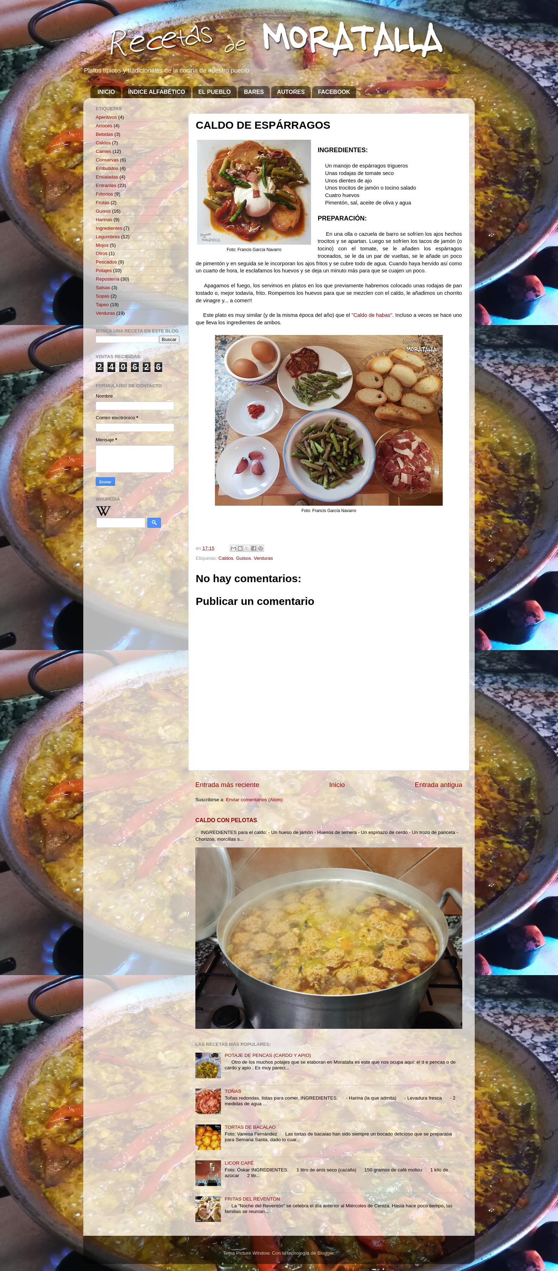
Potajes (104, 270)
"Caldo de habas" (372, 315)
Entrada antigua (438, 784)
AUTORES (291, 92)
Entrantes (106, 185)
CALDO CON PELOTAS (226, 820)
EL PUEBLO (214, 92)
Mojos (102, 245)
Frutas (102, 202)
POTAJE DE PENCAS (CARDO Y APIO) (268, 1055)
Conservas (107, 160)
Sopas (102, 296)
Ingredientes (109, 228)
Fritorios (104, 194)
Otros (101, 253)
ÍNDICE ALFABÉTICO (156, 92)
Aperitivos (106, 117)
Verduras (263, 558)
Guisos (243, 558)
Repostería (107, 279)
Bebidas (104, 134)
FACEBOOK (334, 92)
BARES (254, 92)
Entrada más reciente (227, 784)
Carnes (103, 151)
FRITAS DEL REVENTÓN (252, 1199)
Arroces (104, 125)
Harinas (104, 219)
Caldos (226, 558)
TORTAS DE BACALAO (250, 1127)
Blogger (325, 1253)
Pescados (106, 262)
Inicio (337, 784)
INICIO (106, 92)
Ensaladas (107, 177)
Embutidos (107, 168)
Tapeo (102, 304)
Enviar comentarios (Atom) (254, 799)
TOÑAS (233, 1091)
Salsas (103, 287)
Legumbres (108, 236)
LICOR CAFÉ (239, 1163)
